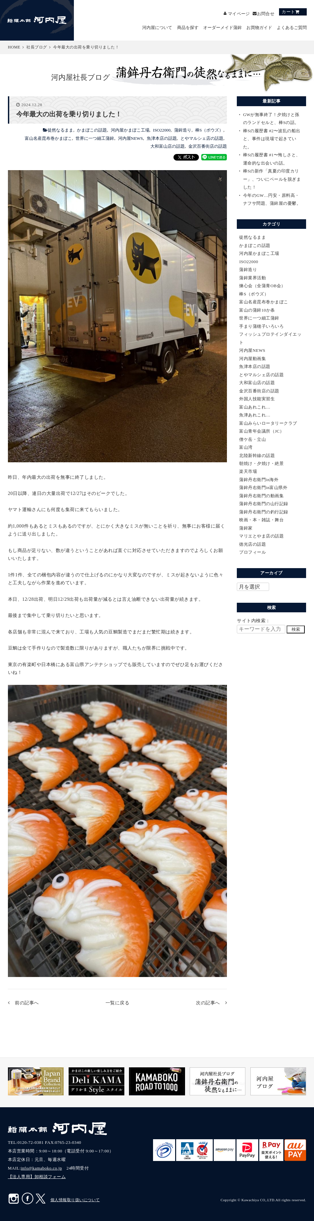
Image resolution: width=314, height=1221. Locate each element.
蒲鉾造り (182, 130)
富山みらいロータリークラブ (268, 423)
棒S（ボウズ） (209, 130)
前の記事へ (27, 1002)
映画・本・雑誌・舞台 (261, 519)
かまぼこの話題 (92, 130)
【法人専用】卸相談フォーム (37, 1176)
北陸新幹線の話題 (257, 455)
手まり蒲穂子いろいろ (261, 326)
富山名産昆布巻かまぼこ (48, 138)
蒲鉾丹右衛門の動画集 (261, 495)
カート (288, 11)
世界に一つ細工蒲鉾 (95, 138)
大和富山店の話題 (167, 146)
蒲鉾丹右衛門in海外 (258, 479)
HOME (14, 47)
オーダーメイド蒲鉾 (222, 27)
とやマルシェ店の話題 (201, 138)
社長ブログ (36, 47)
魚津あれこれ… (254, 414)
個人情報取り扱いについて (75, 1200)
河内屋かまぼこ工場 (130, 130)
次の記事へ (208, 1002)
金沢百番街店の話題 (207, 146)
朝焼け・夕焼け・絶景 (261, 463)
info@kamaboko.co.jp (41, 1168)
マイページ (238, 13)
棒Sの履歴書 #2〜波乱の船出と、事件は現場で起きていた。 (271, 138)
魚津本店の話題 (162, 138)
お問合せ (265, 13)
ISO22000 (162, 130)
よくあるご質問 (292, 27)
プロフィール (252, 552)
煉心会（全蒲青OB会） (262, 285)
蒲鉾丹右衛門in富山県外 (263, 487)
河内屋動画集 (252, 358)
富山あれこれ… (254, 407)
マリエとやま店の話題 (261, 536)
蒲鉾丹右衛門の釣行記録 (263, 511)
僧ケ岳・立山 (252, 439)
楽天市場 (248, 471)
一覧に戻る (118, 1002)
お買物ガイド (259, 27)
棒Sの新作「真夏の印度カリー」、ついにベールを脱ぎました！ (272, 179)
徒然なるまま (60, 130)
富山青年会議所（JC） (261, 431)
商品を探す (188, 27)
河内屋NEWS (130, 138)
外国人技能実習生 (257, 398)
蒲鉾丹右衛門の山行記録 (263, 503)
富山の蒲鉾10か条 (257, 310)
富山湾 (246, 447)
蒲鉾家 (246, 528)
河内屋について (157, 27)
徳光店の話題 (252, 544)
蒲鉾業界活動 (252, 277)
